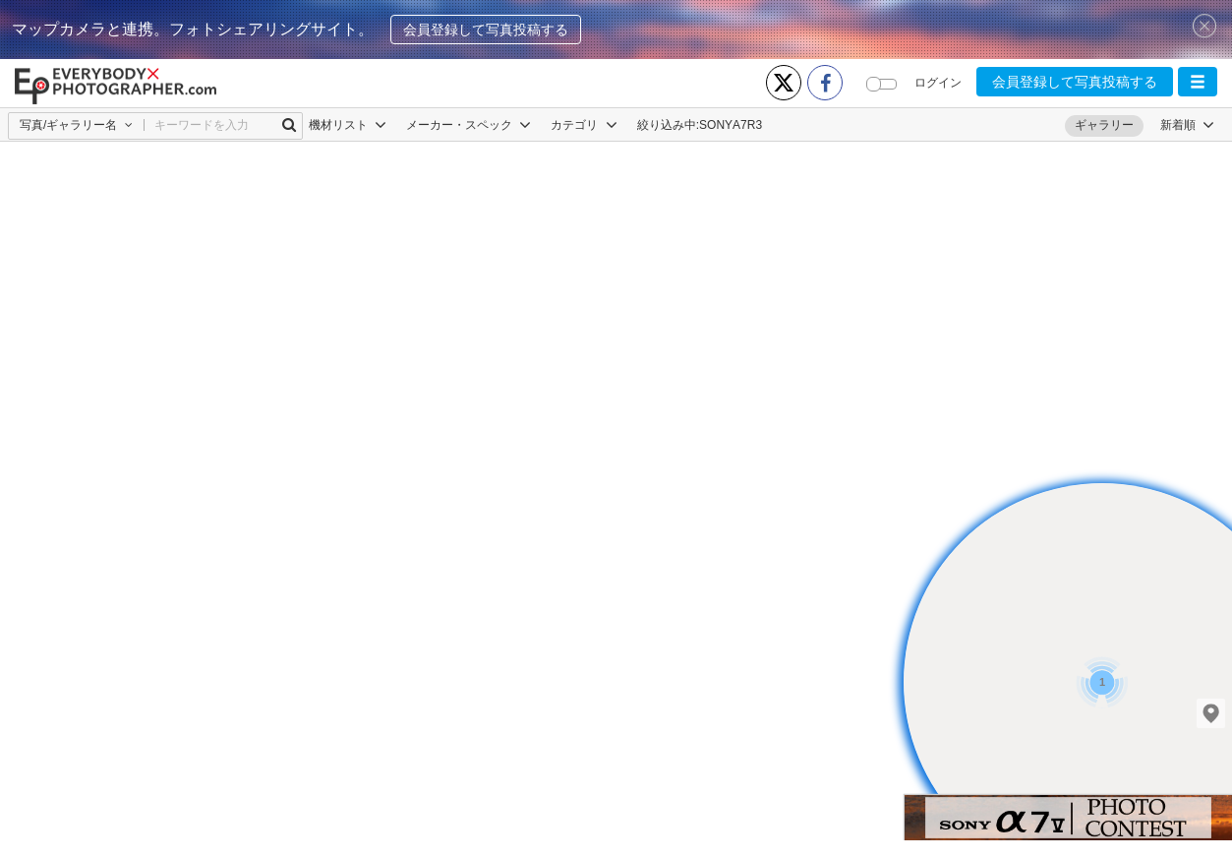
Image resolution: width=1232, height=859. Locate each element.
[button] (1197, 81)
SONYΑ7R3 (730, 125)
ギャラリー (1104, 125)
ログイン (938, 83)
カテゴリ (583, 125)
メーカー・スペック (468, 125)
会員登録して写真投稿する (485, 29)
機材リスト (347, 125)
